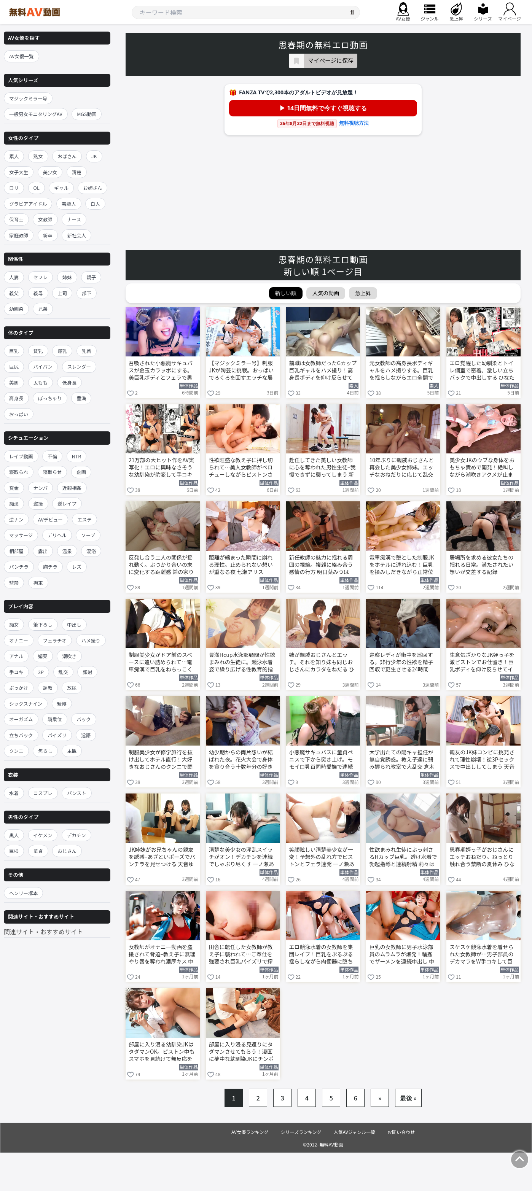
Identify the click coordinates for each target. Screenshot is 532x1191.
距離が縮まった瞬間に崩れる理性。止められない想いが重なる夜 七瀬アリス (241, 565)
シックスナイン (25, 703)
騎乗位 (55, 719)
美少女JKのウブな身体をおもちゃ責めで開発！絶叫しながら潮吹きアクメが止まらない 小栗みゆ (481, 467)
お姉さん (92, 187)
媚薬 (43, 656)
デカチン (76, 835)
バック (83, 719)
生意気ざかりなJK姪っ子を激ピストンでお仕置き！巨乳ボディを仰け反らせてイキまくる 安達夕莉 (481, 662)
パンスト (76, 793)
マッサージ (21, 535)
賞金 (14, 487)
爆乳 (62, 351)
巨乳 (14, 351)
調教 (48, 687)
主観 (71, 750)
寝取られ (18, 471)
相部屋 (16, 551)
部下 (86, 293)
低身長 (69, 382)
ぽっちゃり (50, 398)
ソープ (88, 535)
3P (41, 672)
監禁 (14, 582)
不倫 (52, 456)
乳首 (86, 351)
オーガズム (21, 719)
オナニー (18, 640)
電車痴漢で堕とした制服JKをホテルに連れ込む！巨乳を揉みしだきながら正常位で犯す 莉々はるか (401, 565)
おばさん (66, 156)
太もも (40, 382)
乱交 (63, 672)
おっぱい (18, 414)
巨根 (14, 850)
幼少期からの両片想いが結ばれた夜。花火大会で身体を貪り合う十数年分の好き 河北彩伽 (241, 760)
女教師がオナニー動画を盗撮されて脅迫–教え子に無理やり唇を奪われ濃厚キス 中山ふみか (162, 954)
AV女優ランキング (250, 1132)
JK (94, 156)
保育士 (16, 219)
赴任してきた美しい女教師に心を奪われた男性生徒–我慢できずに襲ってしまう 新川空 (322, 467)
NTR (76, 456)
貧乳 (38, 351)
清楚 (76, 172)
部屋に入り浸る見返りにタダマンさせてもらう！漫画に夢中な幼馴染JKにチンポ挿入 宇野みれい (241, 1052)
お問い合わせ (401, 1132)
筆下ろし (43, 624)
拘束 (38, 582)
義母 (38, 293)
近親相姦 (71, 487)
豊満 (81, 398)
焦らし (45, 750)
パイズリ (57, 735)
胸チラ (50, 566)
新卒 (48, 235)
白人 (95, 203)
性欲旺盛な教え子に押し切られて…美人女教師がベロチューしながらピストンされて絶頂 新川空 (241, 467)
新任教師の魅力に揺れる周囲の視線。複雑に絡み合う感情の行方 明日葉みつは (321, 565)
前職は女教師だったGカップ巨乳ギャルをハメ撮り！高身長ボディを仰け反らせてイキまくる (323, 370)
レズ (76, 566)
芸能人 (69, 203)
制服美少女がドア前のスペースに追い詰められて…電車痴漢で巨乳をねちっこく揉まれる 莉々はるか (161, 662)
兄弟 (43, 308)
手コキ (16, 672)
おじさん (66, 850)
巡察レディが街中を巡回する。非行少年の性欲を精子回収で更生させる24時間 (401, 662)
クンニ (16, 750)
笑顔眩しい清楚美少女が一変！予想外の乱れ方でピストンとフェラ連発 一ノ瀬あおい (321, 857)
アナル (16, 656)
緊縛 (62, 703)
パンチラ (19, 566)
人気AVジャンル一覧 (354, 1132)
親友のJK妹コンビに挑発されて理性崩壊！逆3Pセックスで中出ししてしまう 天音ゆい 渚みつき (481, 760)
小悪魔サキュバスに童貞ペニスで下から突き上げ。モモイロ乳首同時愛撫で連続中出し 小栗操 (321, 760)
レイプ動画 (21, 456)
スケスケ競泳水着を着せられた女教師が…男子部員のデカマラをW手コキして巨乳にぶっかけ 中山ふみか (481, 954)
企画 (81, 471)
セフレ (40, 277)
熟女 (38, 156)
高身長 (16, 398)
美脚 (14, 382)
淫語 (86, 735)
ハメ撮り (90, 640)
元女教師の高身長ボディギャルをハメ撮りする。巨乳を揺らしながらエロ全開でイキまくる (401, 370)
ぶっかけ (18, 687)
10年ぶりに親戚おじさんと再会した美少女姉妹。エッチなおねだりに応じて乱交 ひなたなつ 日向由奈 (401, 467)
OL (36, 187)
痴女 (14, 624)
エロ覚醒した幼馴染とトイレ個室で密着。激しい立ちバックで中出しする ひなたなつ (481, 370)
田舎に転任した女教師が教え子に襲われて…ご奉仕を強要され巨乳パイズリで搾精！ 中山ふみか (241, 954)
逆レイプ (66, 503)
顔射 (87, 672)
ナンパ (40, 487)
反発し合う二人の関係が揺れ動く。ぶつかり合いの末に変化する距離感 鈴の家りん (161, 565)
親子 (91, 277)
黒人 (14, 835)
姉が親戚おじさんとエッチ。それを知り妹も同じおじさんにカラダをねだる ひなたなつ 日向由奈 (321, 662)
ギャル (61, 187)
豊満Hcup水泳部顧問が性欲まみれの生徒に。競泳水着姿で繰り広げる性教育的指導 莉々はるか (242, 662)
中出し (74, 624)
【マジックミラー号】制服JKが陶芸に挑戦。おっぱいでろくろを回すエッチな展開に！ (241, 370)
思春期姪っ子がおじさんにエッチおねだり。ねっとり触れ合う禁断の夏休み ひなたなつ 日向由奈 (481, 857)
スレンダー (79, 366)
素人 (14, 156)
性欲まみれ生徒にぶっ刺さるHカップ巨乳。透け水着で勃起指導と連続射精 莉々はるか (403, 857)
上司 (62, 293)
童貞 (38, 850)
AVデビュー (50, 519)
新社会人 (76, 235)
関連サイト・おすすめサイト (43, 931)
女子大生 (18, 172)
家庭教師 (18, 235)
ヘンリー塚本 (23, 893)
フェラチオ (55, 640)
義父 (14, 293)
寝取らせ (52, 471)
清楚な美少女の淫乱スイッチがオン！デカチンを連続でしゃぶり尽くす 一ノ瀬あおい (241, 857)
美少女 (50, 172)
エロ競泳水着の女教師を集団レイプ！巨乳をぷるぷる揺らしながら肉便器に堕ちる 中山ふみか (321, 954)
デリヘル (57, 535)
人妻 (14, 277)
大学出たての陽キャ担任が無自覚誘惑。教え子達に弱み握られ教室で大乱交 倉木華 (401, 760)
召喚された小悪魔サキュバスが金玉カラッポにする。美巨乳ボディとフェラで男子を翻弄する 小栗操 (161, 370)
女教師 (45, 219)
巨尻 (14, 366)
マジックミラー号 (28, 98)
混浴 (91, 551)
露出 (43, 551)
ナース (74, 219)
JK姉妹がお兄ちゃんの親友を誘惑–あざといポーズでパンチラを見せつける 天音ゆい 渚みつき (162, 857)
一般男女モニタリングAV (35, 114)
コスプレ (43, 793)
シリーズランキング (301, 1132)
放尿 (71, 687)
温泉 (67, 551)
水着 (14, 793)
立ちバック (21, 735)
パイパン (43, 366)
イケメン (43, 835)
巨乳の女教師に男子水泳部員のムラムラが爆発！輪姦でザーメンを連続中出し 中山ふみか (401, 954)
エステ (84, 519)
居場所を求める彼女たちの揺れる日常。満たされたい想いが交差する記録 (481, 565)
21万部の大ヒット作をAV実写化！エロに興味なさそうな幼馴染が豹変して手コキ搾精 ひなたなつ (161, 467)
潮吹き (69, 656)
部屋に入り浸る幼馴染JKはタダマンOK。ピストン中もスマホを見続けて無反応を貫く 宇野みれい (161, 1052)
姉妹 (67, 277)
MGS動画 (86, 114)
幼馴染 (16, 308)
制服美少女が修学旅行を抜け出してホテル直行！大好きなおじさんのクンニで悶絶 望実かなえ (161, 760)
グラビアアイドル (28, 203)
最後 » (408, 1097)
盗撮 (38, 503)
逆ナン (16, 519)
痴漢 (14, 503)
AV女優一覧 (21, 56)
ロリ (14, 187)
